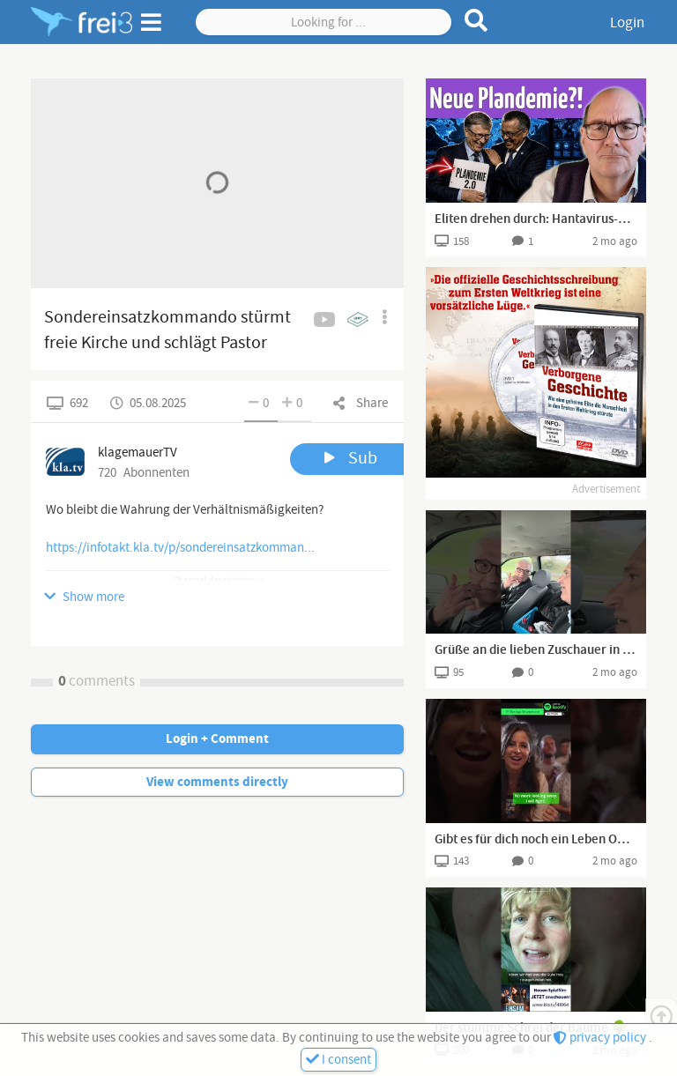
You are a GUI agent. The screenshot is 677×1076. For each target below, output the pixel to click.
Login (627, 23)
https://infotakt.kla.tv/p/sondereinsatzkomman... (180, 547)
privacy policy (601, 1037)
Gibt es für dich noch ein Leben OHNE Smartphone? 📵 (536, 840)
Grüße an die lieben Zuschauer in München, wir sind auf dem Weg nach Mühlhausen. (536, 650)
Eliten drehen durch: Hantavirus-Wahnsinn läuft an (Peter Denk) (536, 219)
